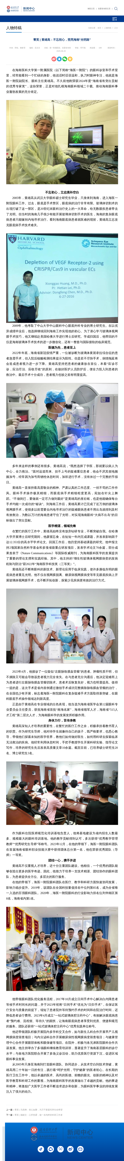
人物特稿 (107, 28)
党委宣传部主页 (104, 9)
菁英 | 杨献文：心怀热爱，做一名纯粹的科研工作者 (34, 1115)
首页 (99, 28)
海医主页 (91, 9)
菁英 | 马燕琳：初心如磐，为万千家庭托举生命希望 (34, 1110)
